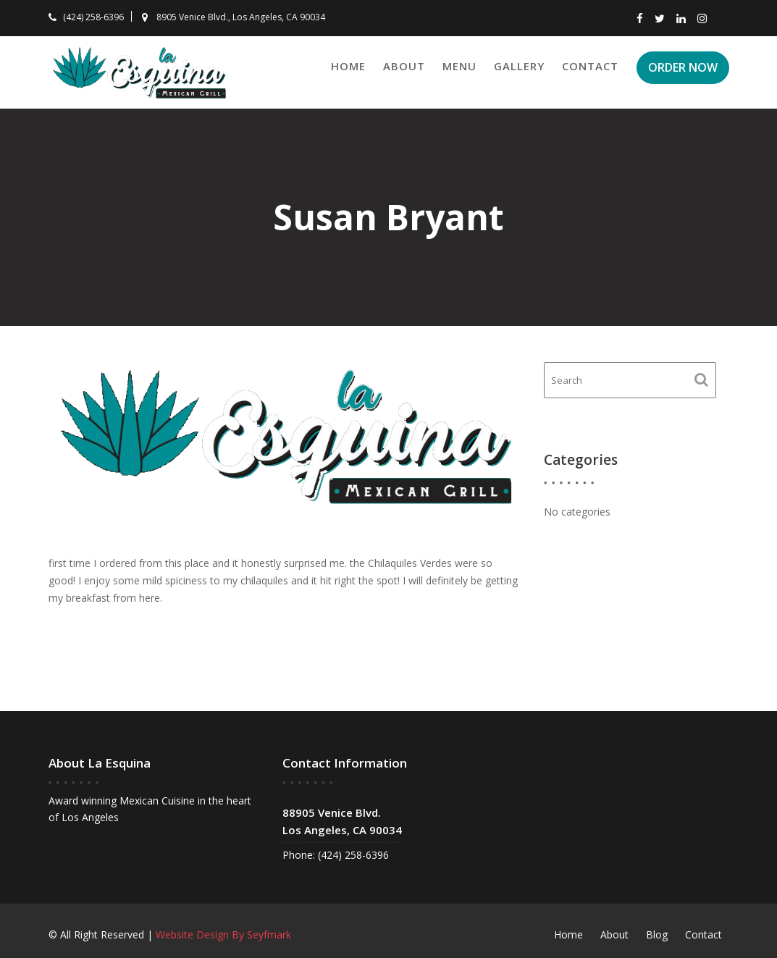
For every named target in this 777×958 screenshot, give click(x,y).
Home (348, 66)
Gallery (519, 66)
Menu (459, 66)
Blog (657, 934)
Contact (590, 66)
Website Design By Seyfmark (223, 934)
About (404, 66)
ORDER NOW (683, 67)
